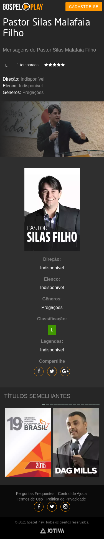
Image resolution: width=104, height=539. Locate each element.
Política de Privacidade (66, 499)
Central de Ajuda (72, 493)
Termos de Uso (30, 499)
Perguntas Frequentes (35, 493)
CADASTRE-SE (83, 6)
